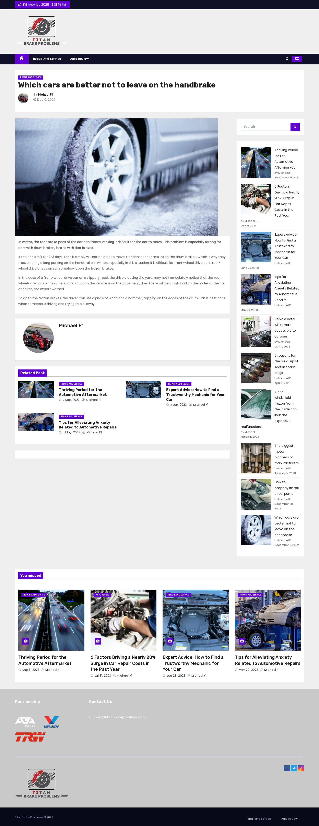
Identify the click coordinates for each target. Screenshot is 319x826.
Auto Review (79, 59)
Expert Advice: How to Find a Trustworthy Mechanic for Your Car (195, 395)
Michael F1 (45, 94)
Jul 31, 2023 (103, 676)
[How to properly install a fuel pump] (256, 494)
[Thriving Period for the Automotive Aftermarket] (256, 162)
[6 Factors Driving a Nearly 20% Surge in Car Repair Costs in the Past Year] (256, 199)
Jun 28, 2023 (176, 676)
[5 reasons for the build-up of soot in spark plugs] (256, 368)
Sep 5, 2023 (30, 670)
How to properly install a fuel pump (286, 488)
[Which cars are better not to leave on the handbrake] (256, 530)
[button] (287, 58)
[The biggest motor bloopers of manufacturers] (256, 458)
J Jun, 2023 (178, 405)
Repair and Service (47, 59)
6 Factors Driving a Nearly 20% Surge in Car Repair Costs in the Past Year (123, 663)
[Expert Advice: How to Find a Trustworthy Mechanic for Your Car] (256, 247)
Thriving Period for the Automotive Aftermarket (83, 392)
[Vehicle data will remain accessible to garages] (256, 331)
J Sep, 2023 (71, 400)
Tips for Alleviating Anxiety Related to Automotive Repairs (88, 425)
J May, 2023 (71, 432)
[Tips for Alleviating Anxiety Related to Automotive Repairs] (256, 289)
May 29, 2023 (248, 670)
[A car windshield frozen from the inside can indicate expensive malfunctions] (256, 404)
